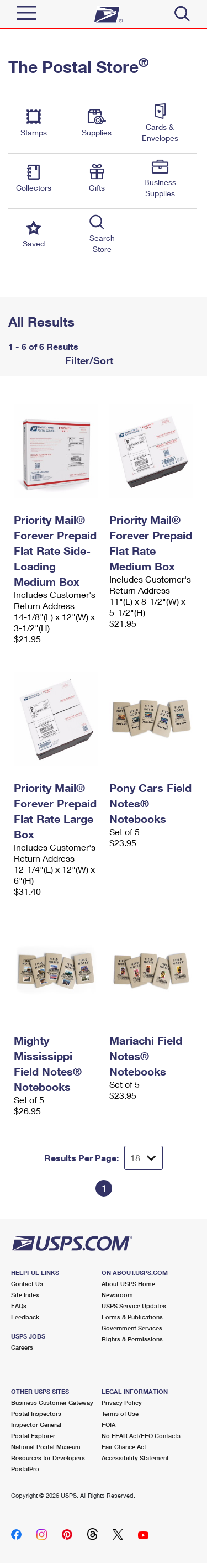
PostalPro (25, 1468)
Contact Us (27, 1283)
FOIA (108, 1424)
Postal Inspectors (36, 1413)
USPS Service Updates (134, 1305)
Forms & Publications (132, 1316)
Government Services (132, 1327)
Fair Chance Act (124, 1446)
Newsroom (117, 1294)
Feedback (25, 1316)
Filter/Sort (87, 360)
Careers (22, 1347)
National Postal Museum (46, 1446)
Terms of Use (120, 1413)
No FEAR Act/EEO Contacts (141, 1435)
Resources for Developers (48, 1457)
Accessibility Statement (135, 1457)
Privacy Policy (122, 1402)
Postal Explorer (33, 1435)
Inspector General (36, 1424)
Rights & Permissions (132, 1338)
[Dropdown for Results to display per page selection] (143, 1158)
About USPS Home (128, 1283)
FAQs (18, 1305)
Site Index (25, 1294)
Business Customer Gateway (52, 1402)
